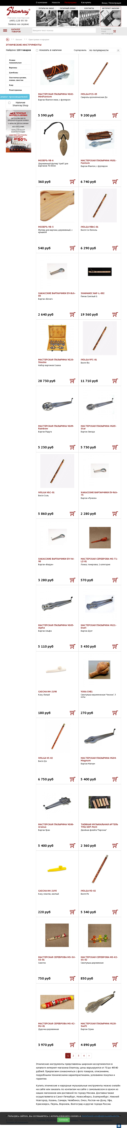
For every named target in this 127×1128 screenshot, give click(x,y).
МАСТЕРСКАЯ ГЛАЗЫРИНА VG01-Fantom (98, 161)
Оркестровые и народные (39, 39)
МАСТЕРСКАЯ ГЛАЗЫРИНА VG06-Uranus (56, 825)
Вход (104, 3)
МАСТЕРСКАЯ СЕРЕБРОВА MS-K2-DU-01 (56, 1024)
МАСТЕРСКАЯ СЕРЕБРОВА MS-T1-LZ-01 (99, 560)
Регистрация (115, 3)
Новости (56, 2)
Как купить (86, 2)
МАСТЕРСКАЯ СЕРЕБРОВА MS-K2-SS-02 (99, 958)
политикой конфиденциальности (100, 1116)
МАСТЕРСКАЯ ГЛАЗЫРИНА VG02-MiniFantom (56, 95)
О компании (41, 2)
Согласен (63, 1120)
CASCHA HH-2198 (47, 691)
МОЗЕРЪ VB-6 (45, 160)
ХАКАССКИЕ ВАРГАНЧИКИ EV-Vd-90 (56, 560)
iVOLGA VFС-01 (89, 359)
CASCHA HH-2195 (47, 890)
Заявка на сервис (18, 24)
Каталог (7, 39)
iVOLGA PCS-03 (89, 94)
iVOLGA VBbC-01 (89, 227)
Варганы (13, 68)
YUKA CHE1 (87, 691)
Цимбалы (13, 73)
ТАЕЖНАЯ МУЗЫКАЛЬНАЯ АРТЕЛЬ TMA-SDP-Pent (99, 825)
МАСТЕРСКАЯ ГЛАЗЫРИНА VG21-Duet (98, 626)
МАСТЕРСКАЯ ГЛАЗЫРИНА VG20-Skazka (56, 360)
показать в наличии (50, 50)
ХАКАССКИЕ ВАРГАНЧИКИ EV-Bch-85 (56, 294)
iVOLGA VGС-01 (46, 492)
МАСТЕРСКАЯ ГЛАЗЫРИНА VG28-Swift (98, 1024)
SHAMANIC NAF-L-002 (92, 293)
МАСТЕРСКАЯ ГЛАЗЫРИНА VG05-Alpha (56, 626)
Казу (11, 85)
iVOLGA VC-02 (45, 758)
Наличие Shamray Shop (20, 104)
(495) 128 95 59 (18, 20)
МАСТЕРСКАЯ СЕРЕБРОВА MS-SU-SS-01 (57, 958)
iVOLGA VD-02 (88, 890)
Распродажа (70, 2)
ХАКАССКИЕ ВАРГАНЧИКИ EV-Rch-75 (99, 493)
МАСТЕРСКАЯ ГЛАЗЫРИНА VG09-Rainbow (56, 427)
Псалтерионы (15, 90)
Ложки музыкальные (15, 61)
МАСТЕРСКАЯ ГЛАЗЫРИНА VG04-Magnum (98, 759)
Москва (20, 3)
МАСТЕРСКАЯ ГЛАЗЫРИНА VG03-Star (98, 427)
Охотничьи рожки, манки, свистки (17, 78)
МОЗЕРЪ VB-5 (45, 227)
